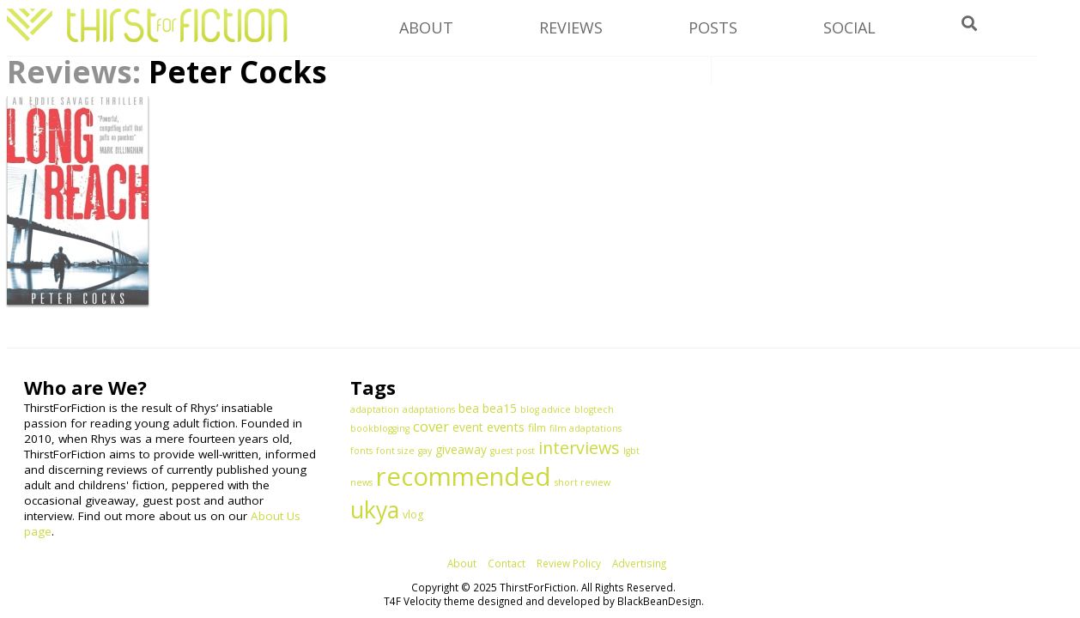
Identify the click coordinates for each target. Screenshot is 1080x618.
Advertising (639, 563)
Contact (506, 563)
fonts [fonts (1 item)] (361, 451)
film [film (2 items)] (537, 428)
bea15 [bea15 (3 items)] (499, 408)
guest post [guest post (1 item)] (512, 451)
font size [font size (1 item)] (395, 451)
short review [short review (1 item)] (582, 482)
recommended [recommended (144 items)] (463, 476)
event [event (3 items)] (467, 427)
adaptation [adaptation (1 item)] (374, 409)
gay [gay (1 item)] (425, 451)
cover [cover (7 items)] (431, 426)
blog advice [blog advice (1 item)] (545, 409)
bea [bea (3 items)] (468, 408)
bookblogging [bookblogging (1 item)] (380, 428)
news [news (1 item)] (361, 482)
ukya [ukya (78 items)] (374, 509)
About (461, 563)
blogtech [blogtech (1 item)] (594, 409)
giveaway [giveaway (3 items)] (461, 449)
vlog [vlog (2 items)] (413, 514)
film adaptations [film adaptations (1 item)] (585, 428)
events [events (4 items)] (506, 426)
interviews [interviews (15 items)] (579, 447)
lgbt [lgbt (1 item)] (631, 451)
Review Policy (569, 563)
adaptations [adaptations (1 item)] (429, 409)
